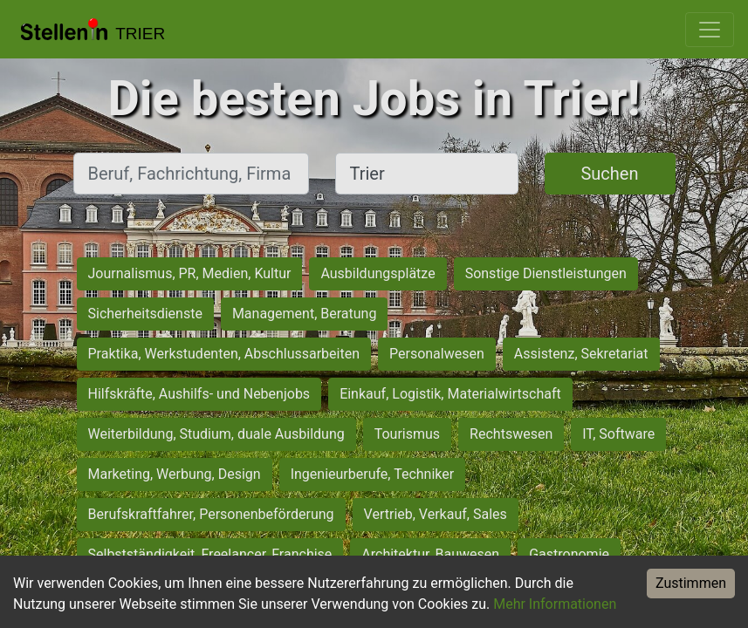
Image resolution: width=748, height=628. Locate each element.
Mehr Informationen (554, 604)
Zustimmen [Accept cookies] (690, 583)
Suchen (609, 173)
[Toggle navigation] (709, 29)
